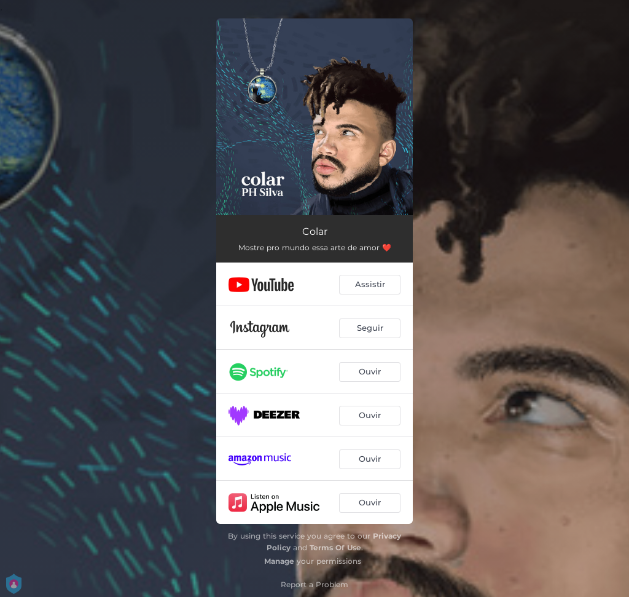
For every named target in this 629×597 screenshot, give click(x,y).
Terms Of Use (335, 547)
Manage (279, 561)
